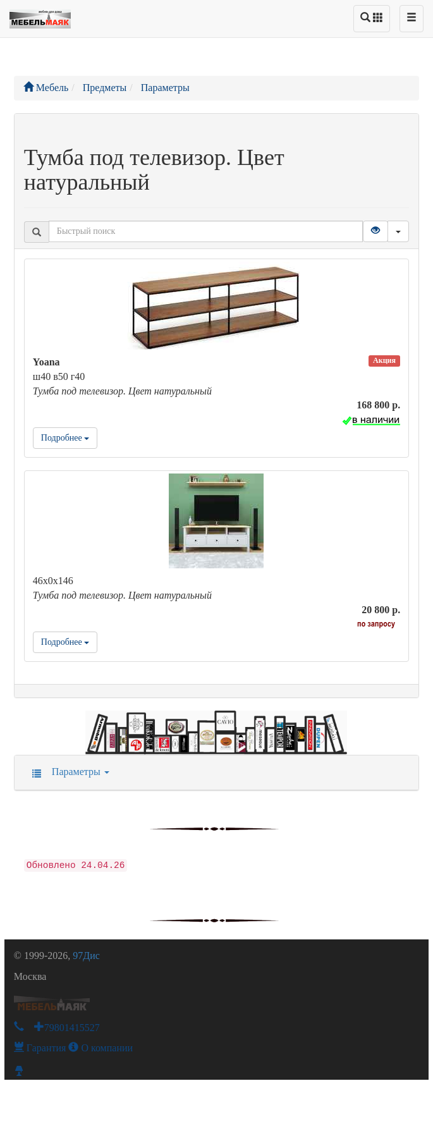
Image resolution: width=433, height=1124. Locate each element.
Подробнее (65, 438)
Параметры (66, 771)
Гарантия (40, 1047)
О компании (100, 1047)
